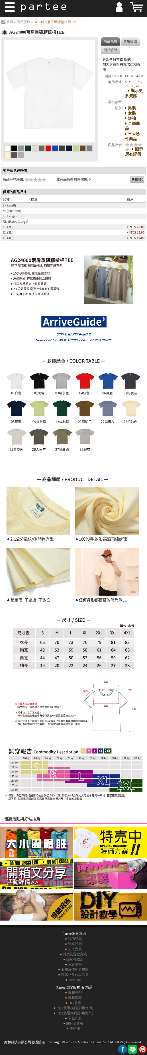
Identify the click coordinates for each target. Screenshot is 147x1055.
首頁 (9, 22)
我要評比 (137, 179)
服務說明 (75, 993)
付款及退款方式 (75, 954)
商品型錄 (23, 22)
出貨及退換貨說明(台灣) (75, 1008)
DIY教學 (74, 1003)
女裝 (132, 113)
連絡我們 (75, 944)
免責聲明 (75, 964)
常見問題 (75, 1018)
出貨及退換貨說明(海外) (75, 1013)
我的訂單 (75, 939)
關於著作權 (74, 1023)
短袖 (132, 118)
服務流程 (75, 998)
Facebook (75, 980)
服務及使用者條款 (75, 970)
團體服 (75, 1029)
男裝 (132, 108)
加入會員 (75, 949)
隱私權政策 (74, 959)
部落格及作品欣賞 (75, 975)
